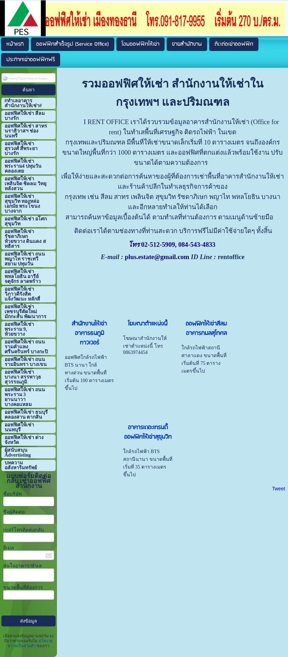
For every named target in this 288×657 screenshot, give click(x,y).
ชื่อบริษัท (12, 494)
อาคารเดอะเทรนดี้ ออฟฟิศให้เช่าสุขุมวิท (148, 432)
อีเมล (8, 547)
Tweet (278, 488)
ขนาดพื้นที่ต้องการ (23, 587)
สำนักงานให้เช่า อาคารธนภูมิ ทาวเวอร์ (89, 333)
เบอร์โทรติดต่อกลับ (23, 530)
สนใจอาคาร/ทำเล (22, 565)
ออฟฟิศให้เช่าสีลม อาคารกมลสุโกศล (206, 328)
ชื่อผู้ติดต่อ (14, 512)
